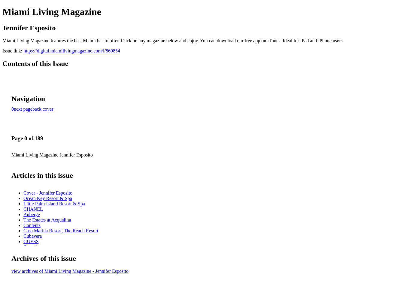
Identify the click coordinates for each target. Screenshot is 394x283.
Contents (32, 225)
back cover (42, 109)
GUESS (31, 241)
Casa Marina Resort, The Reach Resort (60, 230)
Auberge (31, 214)
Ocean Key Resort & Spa (47, 198)
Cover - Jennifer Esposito (47, 192)
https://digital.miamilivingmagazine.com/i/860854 (71, 50)
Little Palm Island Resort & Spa (54, 203)
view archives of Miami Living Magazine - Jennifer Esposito (70, 271)
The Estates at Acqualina (47, 219)
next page (23, 109)
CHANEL (33, 209)
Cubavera (32, 236)
